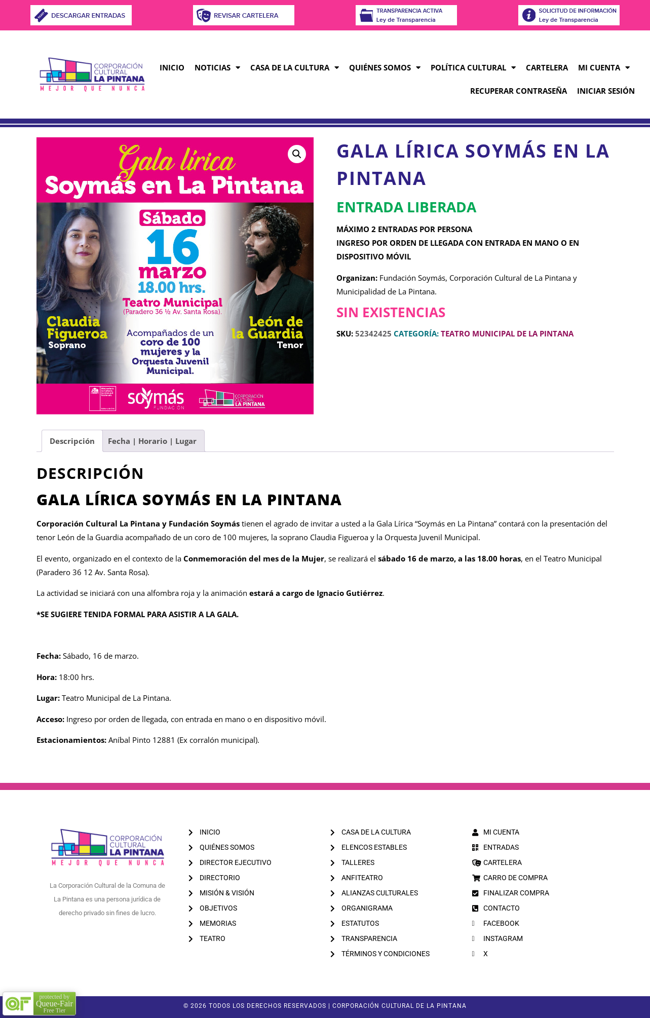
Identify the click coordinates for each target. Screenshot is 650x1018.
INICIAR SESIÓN (606, 91)
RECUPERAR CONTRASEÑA (518, 91)
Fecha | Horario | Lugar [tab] (152, 441)
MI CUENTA (604, 68)
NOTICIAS (217, 68)
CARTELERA (547, 67)
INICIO (172, 67)
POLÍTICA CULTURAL (473, 68)
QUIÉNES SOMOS (384, 68)
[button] (297, 154)
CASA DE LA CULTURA (294, 68)
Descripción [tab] (72, 441)
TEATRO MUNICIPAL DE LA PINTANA (507, 333)
